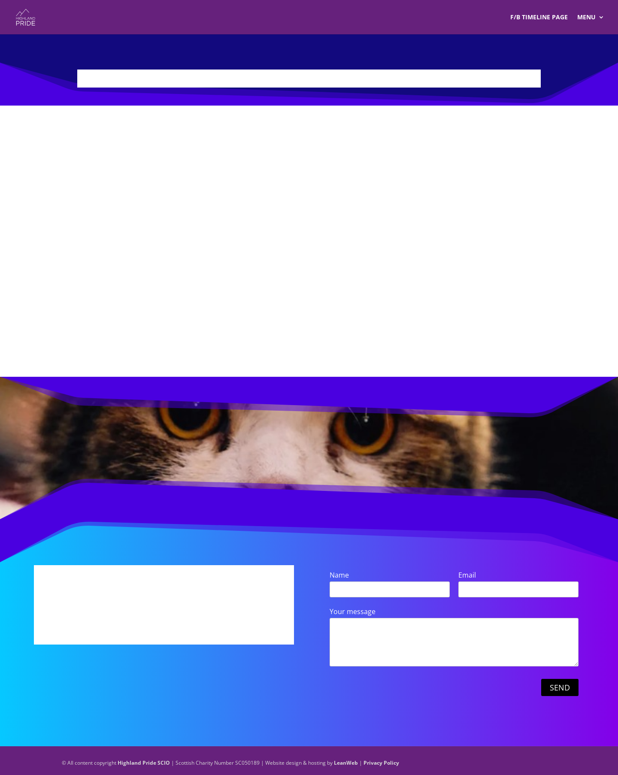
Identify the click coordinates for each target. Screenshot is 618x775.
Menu (586, 17)
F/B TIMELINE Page (539, 17)
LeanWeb (346, 762)
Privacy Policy (381, 762)
